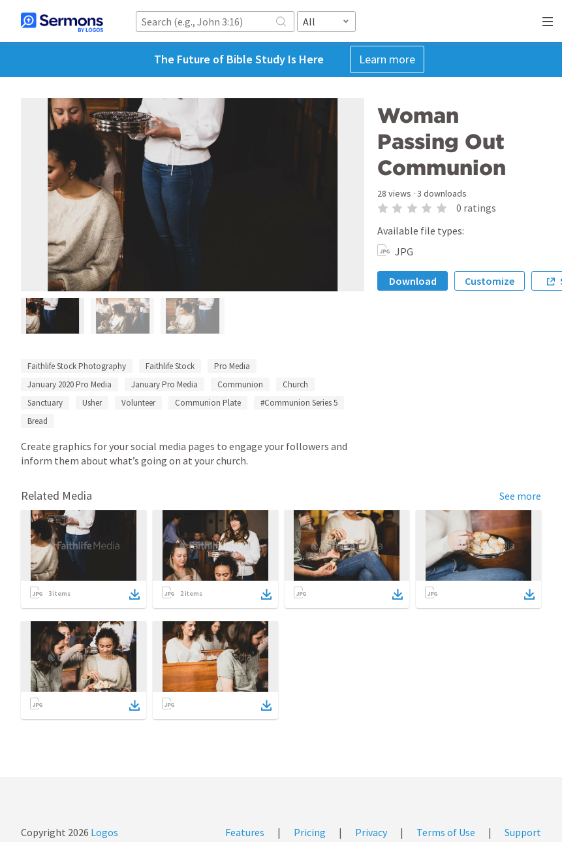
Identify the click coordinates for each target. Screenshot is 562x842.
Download (413, 280)
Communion (240, 384)
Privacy (371, 832)
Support (523, 832)
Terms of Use (445, 832)
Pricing (310, 832)
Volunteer (138, 402)
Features (244, 832)
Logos (103, 832)
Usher (92, 402)
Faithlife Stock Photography (76, 366)
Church (295, 384)
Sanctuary (45, 402)
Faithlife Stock (170, 366)
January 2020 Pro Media (69, 384)
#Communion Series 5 (298, 402)
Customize (489, 280)
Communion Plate (208, 402)
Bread (37, 421)
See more (520, 495)
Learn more (387, 59)
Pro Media (232, 366)
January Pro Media (164, 384)
